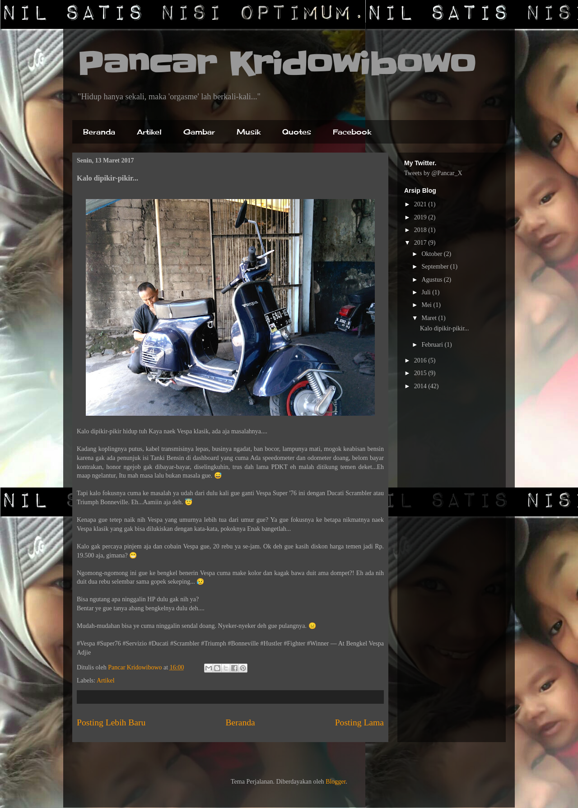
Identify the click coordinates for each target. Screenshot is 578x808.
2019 (421, 217)
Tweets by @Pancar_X (433, 173)
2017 (421, 242)
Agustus (432, 279)
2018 (421, 230)
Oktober (432, 254)
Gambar (199, 131)
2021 (421, 204)
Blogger (335, 781)
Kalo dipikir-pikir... (444, 328)
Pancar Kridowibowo (276, 64)
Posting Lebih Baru (111, 722)
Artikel (149, 131)
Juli (426, 292)
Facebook (352, 131)
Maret (429, 318)
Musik (249, 131)
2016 (421, 360)
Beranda (99, 131)
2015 (421, 373)
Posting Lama (359, 722)
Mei (427, 305)
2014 (421, 386)
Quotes (296, 131)
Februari (432, 344)
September (435, 266)
